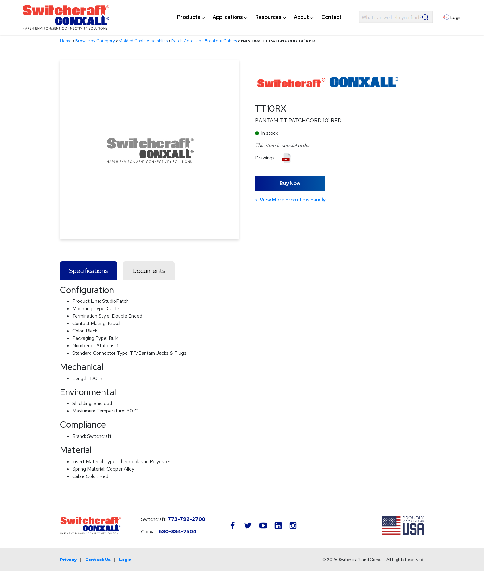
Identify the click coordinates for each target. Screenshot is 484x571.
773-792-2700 (186, 519)
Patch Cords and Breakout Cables (204, 41)
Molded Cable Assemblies (143, 41)
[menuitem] (189, 17)
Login (125, 559)
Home (66, 41)
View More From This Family (293, 200)
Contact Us (98, 559)
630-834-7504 (178, 531)
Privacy (68, 559)
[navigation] (259, 17)
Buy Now (290, 183)
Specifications (88, 271)
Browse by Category (95, 41)
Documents (148, 271)
